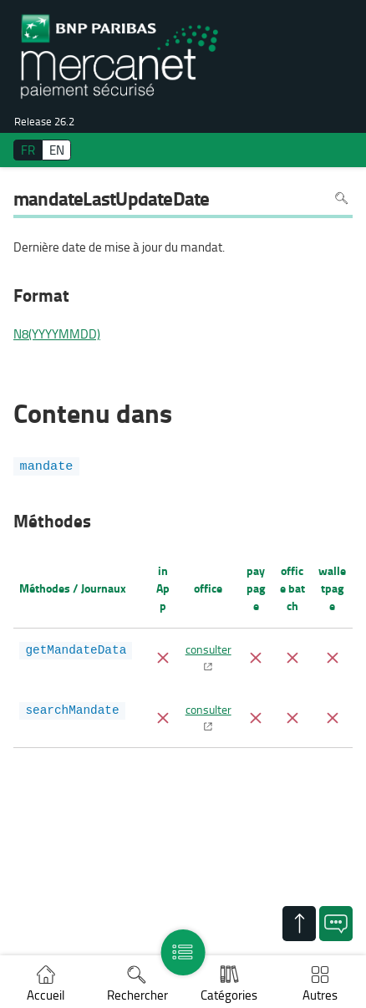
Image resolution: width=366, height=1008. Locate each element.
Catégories (229, 995)
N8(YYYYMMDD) (56, 334)
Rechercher (137, 995)
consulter (208, 648)
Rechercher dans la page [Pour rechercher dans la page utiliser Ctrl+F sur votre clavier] (341, 197)
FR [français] (28, 150)
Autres (320, 995)
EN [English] (56, 150)
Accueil (45, 995)
